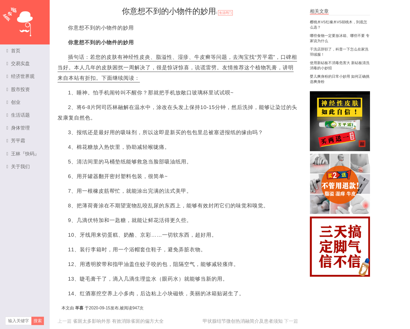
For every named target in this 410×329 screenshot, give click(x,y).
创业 (13, 102)
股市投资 (18, 89)
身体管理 (18, 128)
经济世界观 (21, 76)
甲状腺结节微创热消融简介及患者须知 (243, 321)
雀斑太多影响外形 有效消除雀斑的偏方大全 (118, 321)
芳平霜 (16, 140)
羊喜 (79, 308)
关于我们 (18, 166)
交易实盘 (18, 63)
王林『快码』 (23, 153)
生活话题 (18, 115)
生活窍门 (225, 13)
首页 (13, 50)
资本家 (25, 19)
